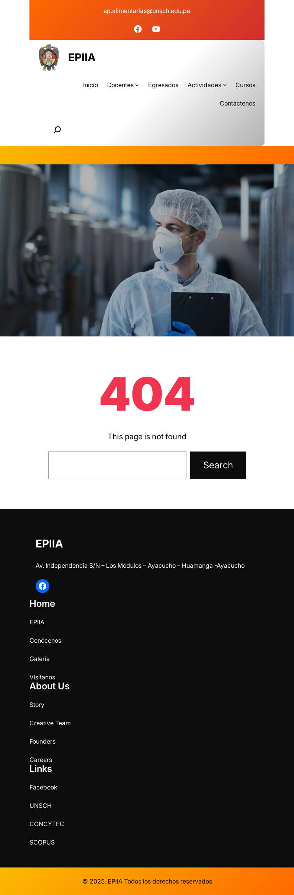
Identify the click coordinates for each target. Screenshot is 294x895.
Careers (40, 759)
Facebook (43, 787)
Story (36, 704)
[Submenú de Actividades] (225, 85)
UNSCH (40, 805)
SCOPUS (42, 842)
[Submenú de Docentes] (137, 85)
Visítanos (42, 677)
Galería (39, 659)
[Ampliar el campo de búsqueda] (57, 129)
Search (218, 465)
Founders (42, 741)
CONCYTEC (46, 824)
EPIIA (82, 57)
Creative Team (50, 723)
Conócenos (45, 640)
